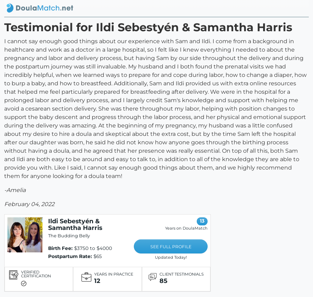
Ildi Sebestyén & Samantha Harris (75, 224)
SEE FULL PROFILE (170, 246)
